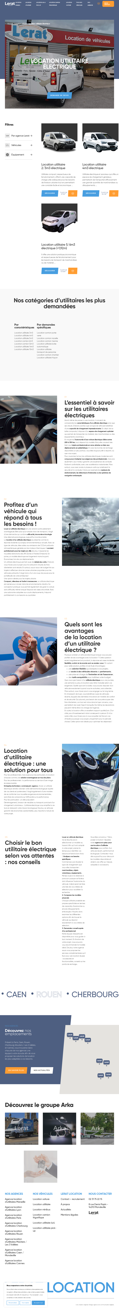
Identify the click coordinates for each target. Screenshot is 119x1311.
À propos (65, 1204)
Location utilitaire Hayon (47, 358)
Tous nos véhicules (79, 4)
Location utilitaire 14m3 (24, 347)
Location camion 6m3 (23, 341)
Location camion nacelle (47, 338)
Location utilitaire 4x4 (44, 1223)
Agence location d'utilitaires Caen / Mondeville (14, 1253)
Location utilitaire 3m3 (23, 333)
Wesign (91, 1304)
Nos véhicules (42, 1194)
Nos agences (90, 4)
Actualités (66, 1209)
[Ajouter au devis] (72, 193)
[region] (25, 1294)
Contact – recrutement (73, 1199)
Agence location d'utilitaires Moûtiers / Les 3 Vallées (16, 1242)
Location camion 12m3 (23, 344)
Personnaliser (13, 1302)
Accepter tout (38, 1302)
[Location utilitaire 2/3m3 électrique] (59, 141)
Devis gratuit (107, 4)
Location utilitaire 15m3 (24, 349)
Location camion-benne (47, 341)
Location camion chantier (48, 355)
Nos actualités (42, 1070)
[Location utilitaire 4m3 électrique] (100, 141)
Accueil (10, 24)
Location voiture (69, 4)
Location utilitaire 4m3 (23, 336)
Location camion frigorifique (54, 4)
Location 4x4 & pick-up (41, 4)
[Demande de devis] (98, 3)
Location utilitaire (28, 4)
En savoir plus (16, 1070)
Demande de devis (59, 95)
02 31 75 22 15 (95, 1199)
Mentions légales (69, 1215)
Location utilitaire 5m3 (23, 338)
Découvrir (50, 193)
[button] (100, 1076)
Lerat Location (10, 4)
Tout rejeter (25, 1302)
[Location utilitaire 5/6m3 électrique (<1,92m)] (59, 222)
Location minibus (18, 4)
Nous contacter (100, 1194)
